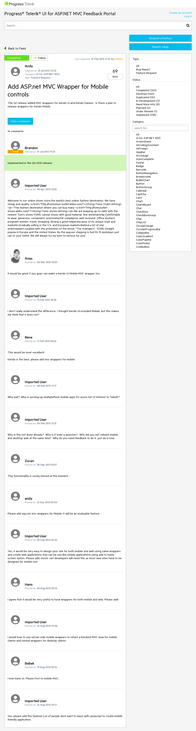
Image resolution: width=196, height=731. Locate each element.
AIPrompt (142, 148)
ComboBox (142, 246)
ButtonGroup (144, 187)
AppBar (140, 152)
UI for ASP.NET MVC (148, 138)
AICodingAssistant (147, 145)
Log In (188, 16)
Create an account (180, 12)
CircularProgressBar (148, 229)
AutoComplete (145, 159)
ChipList (141, 222)
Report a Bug (160, 47)
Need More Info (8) (148, 104)
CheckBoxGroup (146, 215)
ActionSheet (143, 141)
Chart (139, 201)
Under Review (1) (146, 111)
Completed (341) (146, 90)
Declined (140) (145, 93)
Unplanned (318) (146, 115)
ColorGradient (144, 236)
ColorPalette (143, 239)
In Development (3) (148, 101)
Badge (140, 166)
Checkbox (142, 211)
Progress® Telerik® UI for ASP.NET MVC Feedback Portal (60, 13)
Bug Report (143, 69)
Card (139, 197)
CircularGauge (144, 225)
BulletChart (143, 180)
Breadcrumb (143, 176)
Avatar (140, 162)
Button (140, 183)
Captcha (141, 194)
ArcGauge (142, 155)
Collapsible (142, 232)
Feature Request (146, 73)
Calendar (141, 190)
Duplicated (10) (145, 97)
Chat (139, 208)
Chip (139, 218)
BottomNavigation (147, 173)
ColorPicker (143, 243)
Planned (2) (143, 108)
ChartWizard (143, 204)
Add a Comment (20, 121)
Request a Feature (160, 38)
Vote (115, 76)
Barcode (141, 169)
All (137, 66)
